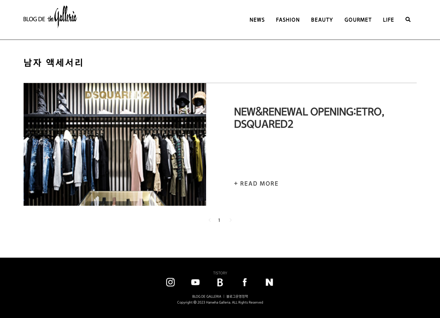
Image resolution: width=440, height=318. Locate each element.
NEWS (257, 20)
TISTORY (220, 273)
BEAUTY (322, 20)
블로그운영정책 (237, 296)
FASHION (288, 20)
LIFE (388, 20)
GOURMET (358, 20)
